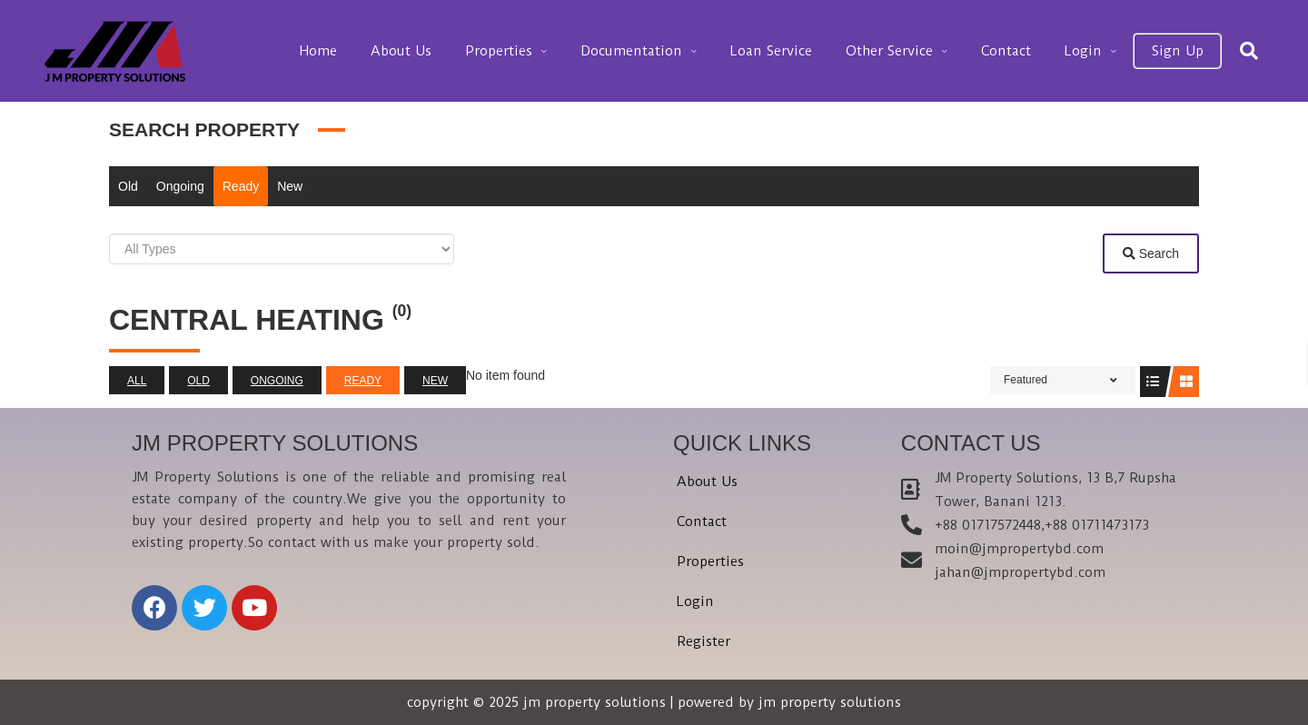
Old (128, 186)
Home (387, 51)
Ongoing (180, 186)
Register (703, 641)
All (136, 380)
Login (1095, 51)
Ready (241, 186)
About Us (461, 51)
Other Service (917, 51)
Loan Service (807, 51)
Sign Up (1181, 51)
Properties (551, 51)
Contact (1026, 51)
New (289, 186)
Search (1151, 253)
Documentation (676, 51)
